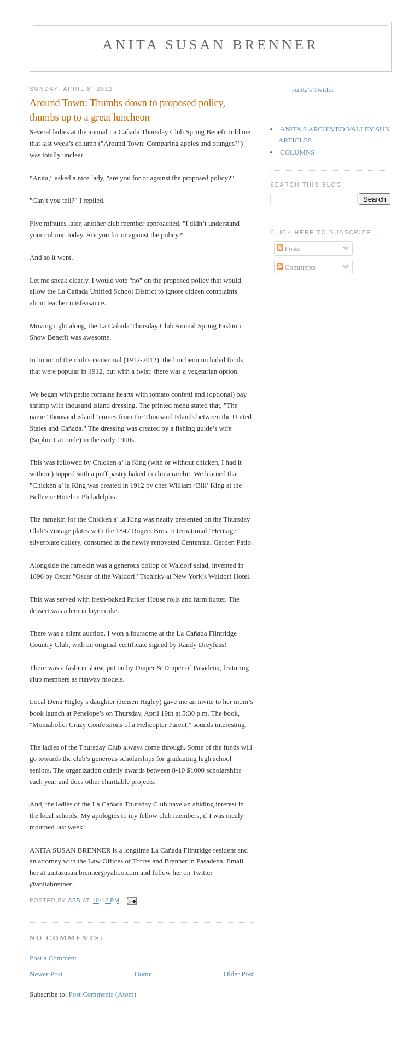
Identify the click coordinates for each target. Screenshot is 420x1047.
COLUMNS (297, 152)
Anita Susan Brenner (210, 45)
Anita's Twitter (313, 89)
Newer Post (46, 974)
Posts (288, 248)
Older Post (239, 974)
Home (143, 974)
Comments (296, 267)
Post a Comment (53, 958)
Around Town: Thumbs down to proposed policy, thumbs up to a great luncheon (127, 110)
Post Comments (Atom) (103, 994)
